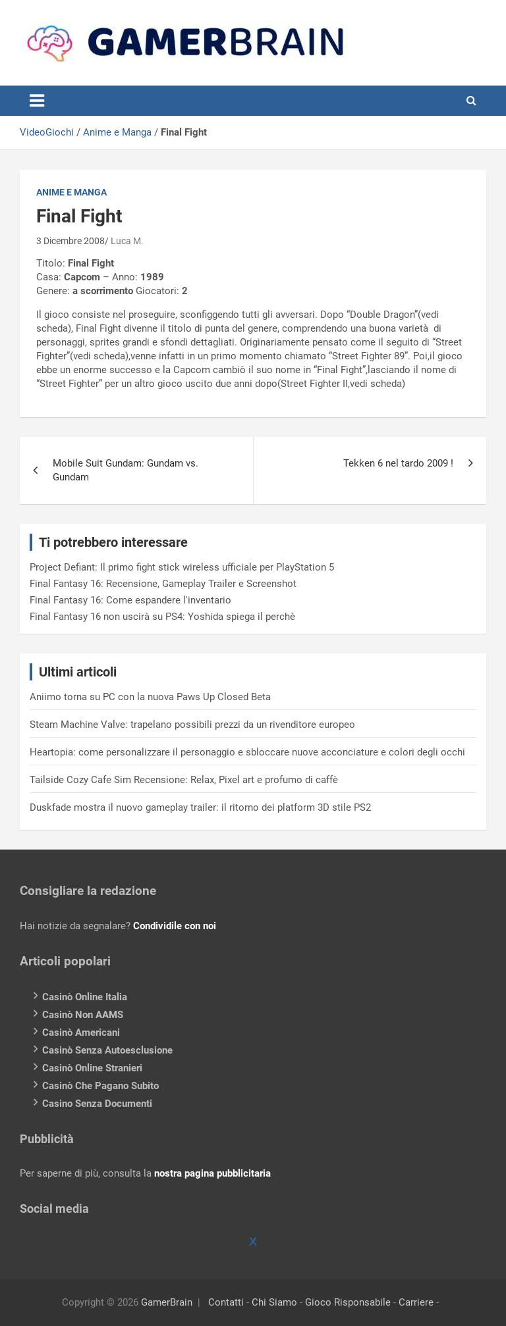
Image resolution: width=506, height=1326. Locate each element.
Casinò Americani (81, 1032)
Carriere (416, 1302)
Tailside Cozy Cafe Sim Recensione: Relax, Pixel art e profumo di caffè (184, 780)
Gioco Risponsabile (348, 1302)
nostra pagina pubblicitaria (212, 1173)
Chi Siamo (274, 1302)
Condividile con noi (174, 926)
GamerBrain (166, 1302)
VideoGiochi (47, 132)
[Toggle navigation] (37, 101)
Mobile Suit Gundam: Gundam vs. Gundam (125, 470)
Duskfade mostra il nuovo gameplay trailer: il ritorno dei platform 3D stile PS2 (200, 807)
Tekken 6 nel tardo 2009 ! (398, 463)
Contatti (226, 1302)
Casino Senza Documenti (97, 1103)
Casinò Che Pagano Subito (100, 1086)
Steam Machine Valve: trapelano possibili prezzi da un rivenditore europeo (192, 724)
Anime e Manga (117, 132)
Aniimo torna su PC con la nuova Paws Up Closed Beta (150, 697)
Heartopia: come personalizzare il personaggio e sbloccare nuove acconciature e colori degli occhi (247, 752)
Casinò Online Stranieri (92, 1068)
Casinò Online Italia (84, 997)
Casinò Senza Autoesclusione (107, 1050)
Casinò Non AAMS (82, 1015)
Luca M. (127, 241)
